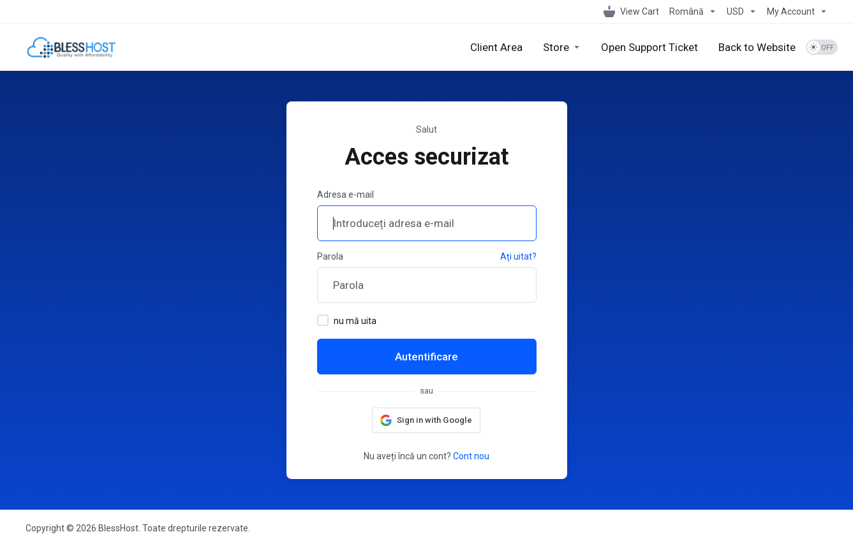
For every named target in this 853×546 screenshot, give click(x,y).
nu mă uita (346, 320)
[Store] (562, 47)
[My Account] (794, 11)
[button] (426, 420)
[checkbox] (323, 320)
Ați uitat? (518, 256)
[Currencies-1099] (742, 11)
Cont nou (471, 456)
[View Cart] (631, 11)
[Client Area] (496, 47)
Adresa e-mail (345, 194)
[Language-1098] (693, 11)
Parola (330, 256)
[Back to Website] (757, 47)
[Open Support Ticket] (649, 47)
